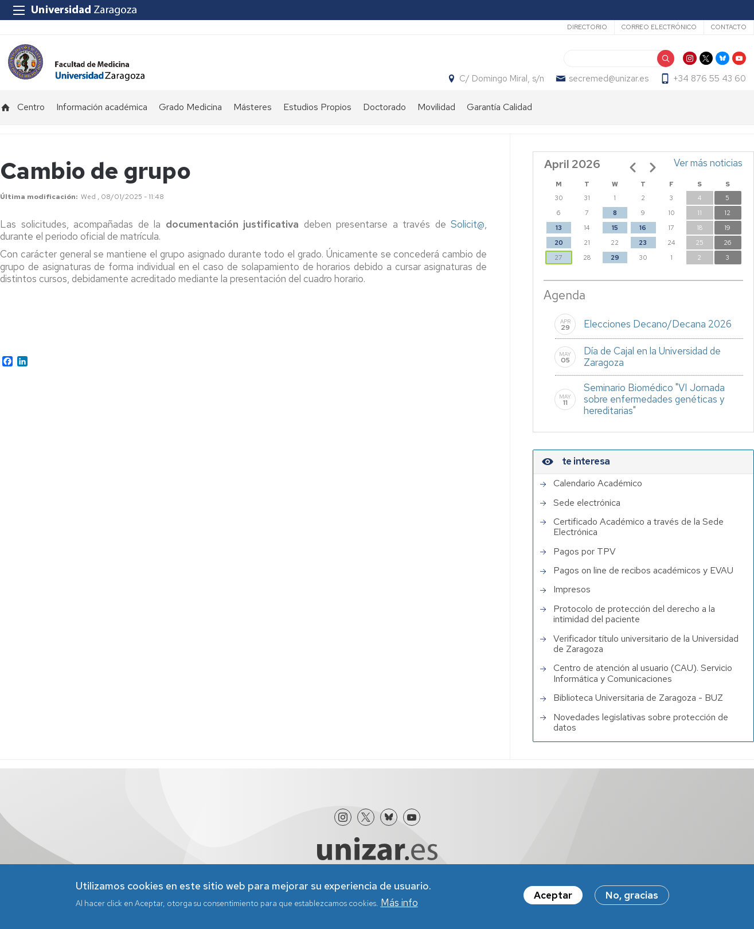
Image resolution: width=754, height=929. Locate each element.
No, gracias (631, 895)
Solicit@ (468, 241)
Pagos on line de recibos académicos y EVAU (643, 587)
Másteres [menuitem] (252, 124)
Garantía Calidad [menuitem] (499, 124)
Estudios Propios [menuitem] (317, 124)
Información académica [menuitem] (101, 124)
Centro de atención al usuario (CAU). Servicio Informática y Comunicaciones (642, 690)
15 (615, 244)
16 (642, 244)
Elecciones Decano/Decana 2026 (658, 340)
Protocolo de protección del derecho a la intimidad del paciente (634, 631)
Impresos (572, 606)
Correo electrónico (659, 27)
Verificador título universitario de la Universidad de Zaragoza (646, 660)
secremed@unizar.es (617, 86)
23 (643, 259)
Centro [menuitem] (31, 124)
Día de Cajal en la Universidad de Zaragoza (652, 373)
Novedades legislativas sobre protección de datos (640, 739)
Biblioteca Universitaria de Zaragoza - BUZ (638, 714)
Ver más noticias (708, 179)
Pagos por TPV (584, 568)
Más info (399, 902)
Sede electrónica (586, 519)
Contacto (729, 27)
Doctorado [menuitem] (384, 124)
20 (558, 259)
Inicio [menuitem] (5, 123)
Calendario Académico (597, 500)
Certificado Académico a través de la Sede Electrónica (638, 544)
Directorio (587, 27)
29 (615, 274)
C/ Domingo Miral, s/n (509, 86)
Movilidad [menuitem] (436, 124)
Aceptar (553, 895)
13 (559, 244)
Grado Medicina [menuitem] (190, 124)
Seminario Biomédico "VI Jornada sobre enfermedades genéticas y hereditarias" (654, 415)
